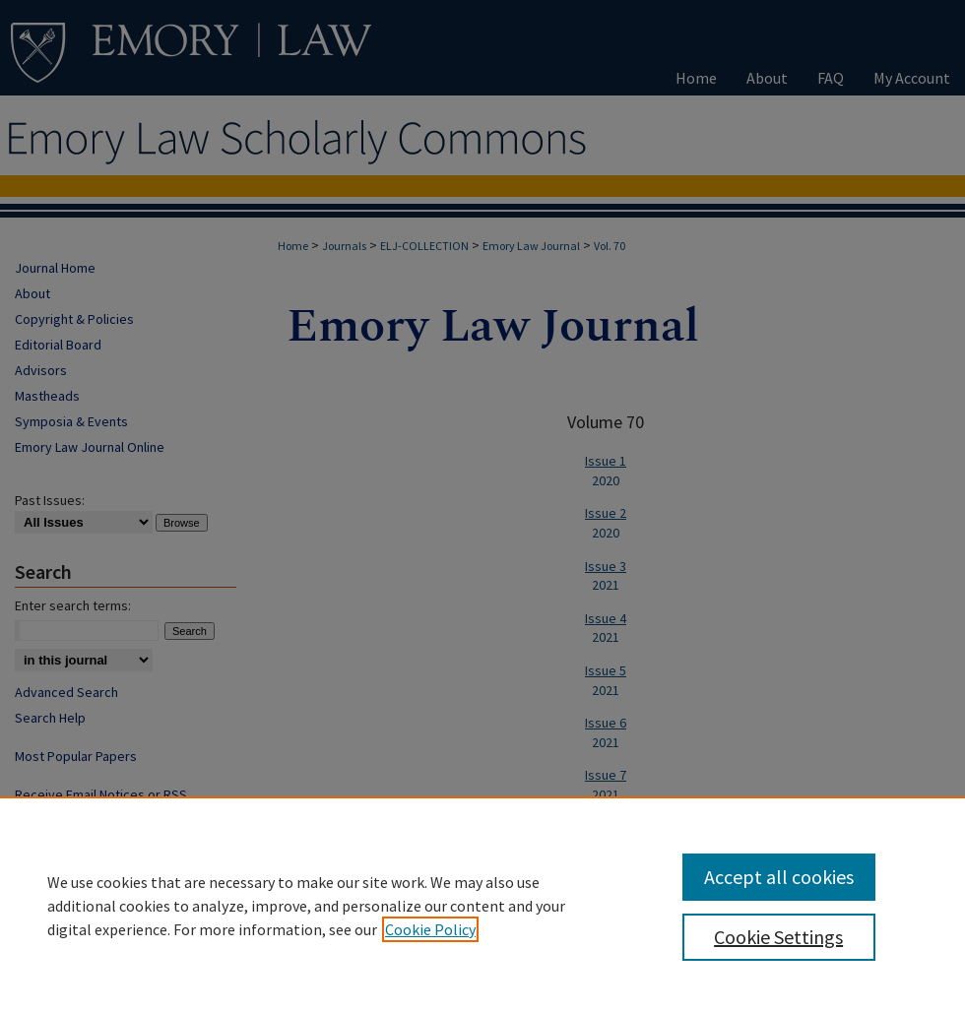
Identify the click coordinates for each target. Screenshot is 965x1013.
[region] (482, 904)
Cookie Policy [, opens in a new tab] (430, 929)
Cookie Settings (778, 936)
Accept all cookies (779, 876)
